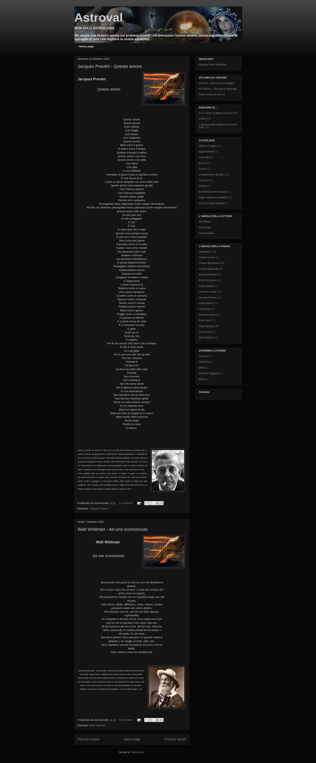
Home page (86, 46)
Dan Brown (205, 221)
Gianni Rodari (206, 286)
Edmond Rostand (208, 274)
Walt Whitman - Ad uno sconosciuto (113, 529)
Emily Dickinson (207, 280)
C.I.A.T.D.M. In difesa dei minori (216, 113)
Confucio (203, 356)
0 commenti (126, 503)
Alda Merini (205, 251)
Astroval (98, 17)
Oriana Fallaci (206, 233)
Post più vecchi (175, 739)
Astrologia (204, 157)
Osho (202, 367)
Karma (202, 168)
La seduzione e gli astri (211, 174)
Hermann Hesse (208, 291)
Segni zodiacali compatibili (213, 197)
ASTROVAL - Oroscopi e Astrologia (218, 88)
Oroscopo (204, 180)
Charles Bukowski (208, 269)
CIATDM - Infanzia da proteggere (217, 83)
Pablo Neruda (206, 326)
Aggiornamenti (207, 151)
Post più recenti (88, 739)
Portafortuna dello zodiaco (213, 191)
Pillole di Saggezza (209, 373)
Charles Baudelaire (209, 263)
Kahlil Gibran (206, 303)
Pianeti (202, 186)
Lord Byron (205, 309)
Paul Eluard (205, 332)
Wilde (202, 379)
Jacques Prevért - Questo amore (110, 66)
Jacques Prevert (98, 508)
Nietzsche (204, 361)
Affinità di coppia (208, 146)
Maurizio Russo (207, 314)
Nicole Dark (205, 227)
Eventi (202, 118)
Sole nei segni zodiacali (211, 203)
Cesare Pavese (207, 257)
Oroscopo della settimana (212, 64)
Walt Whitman (97, 725)
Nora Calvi (204, 320)
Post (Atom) (138, 752)
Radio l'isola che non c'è (212, 94)
